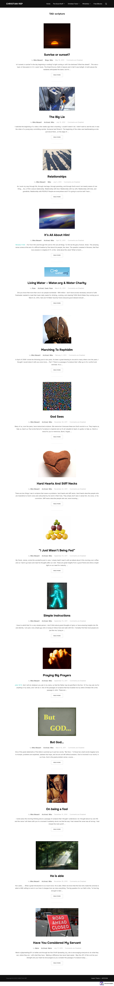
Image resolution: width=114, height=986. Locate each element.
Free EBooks (98, 4)
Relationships (57, 176)
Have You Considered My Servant (57, 942)
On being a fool (57, 808)
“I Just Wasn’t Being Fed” (57, 550)
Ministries (86, 4)
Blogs (47, 60)
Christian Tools (74, 4)
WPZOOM (105, 978)
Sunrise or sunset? (57, 54)
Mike (51, 60)
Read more (58, 75)
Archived (47, 122)
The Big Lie (57, 116)
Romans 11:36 (20, 245)
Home (48, 4)
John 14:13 (18, 685)
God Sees (56, 416)
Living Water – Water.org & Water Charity (57, 282)
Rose (33, 288)
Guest (46, 288)
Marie (37, 948)
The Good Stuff (59, 4)
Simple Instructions (57, 615)
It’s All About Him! (57, 234)
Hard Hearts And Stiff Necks (56, 483)
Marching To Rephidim (57, 349)
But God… (57, 742)
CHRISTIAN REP (15, 3)
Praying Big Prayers (57, 675)
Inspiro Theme (95, 978)
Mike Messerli (38, 60)
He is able (57, 875)
